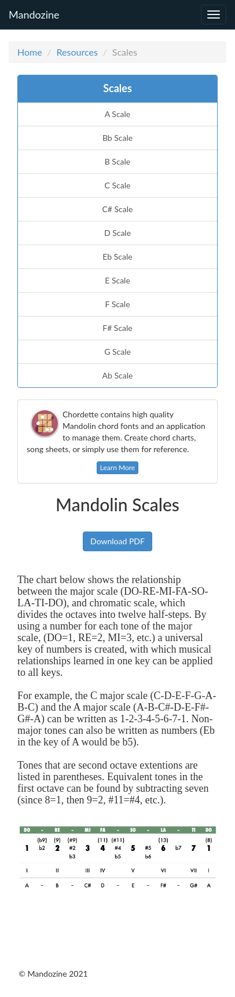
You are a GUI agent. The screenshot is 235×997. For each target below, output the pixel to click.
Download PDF (117, 541)
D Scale (117, 233)
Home (29, 51)
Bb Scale (117, 138)
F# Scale (117, 328)
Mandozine (34, 12)
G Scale (117, 351)
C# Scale (117, 209)
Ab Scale (117, 375)
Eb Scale (117, 256)
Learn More (117, 467)
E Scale (117, 280)
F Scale (117, 304)
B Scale (118, 161)
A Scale (118, 114)
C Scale (118, 185)
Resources (77, 51)
